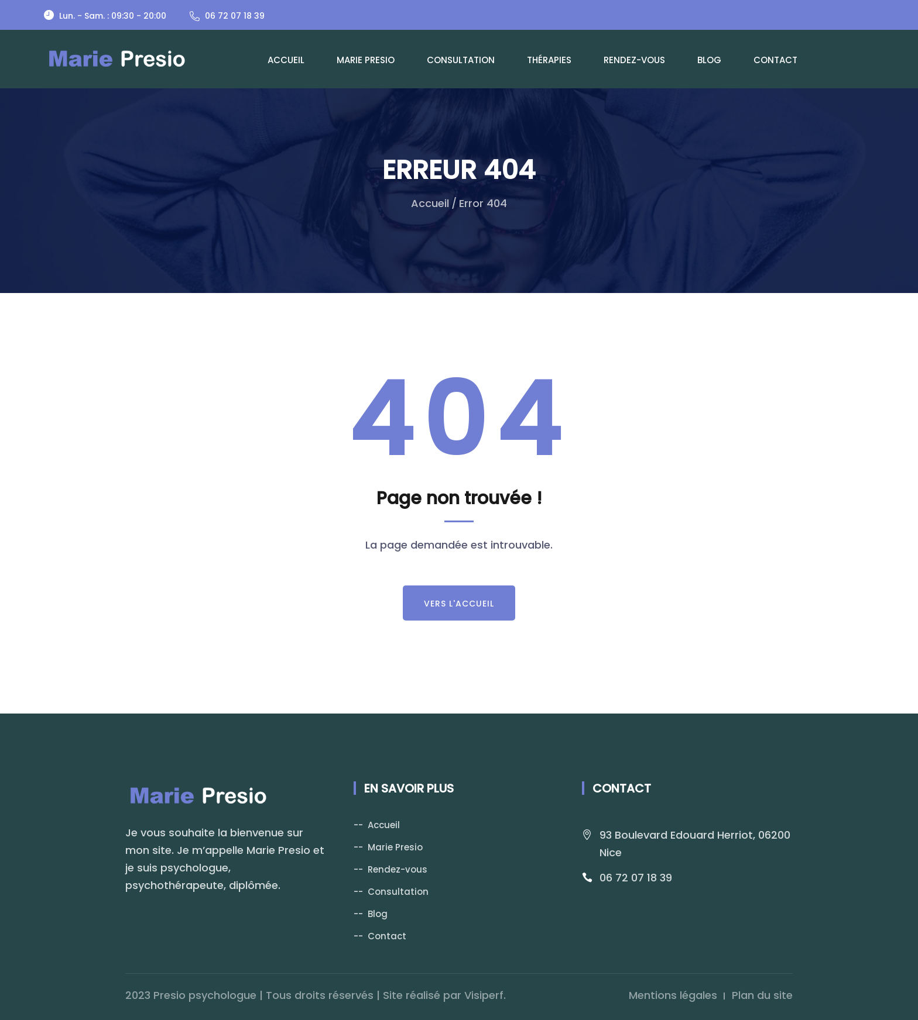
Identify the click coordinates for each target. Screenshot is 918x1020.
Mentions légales (673, 995)
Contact (775, 60)
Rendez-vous (634, 60)
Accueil (286, 60)
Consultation (461, 60)
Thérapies (549, 60)
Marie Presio (366, 60)
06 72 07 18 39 (636, 877)
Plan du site (762, 995)
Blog (709, 60)
